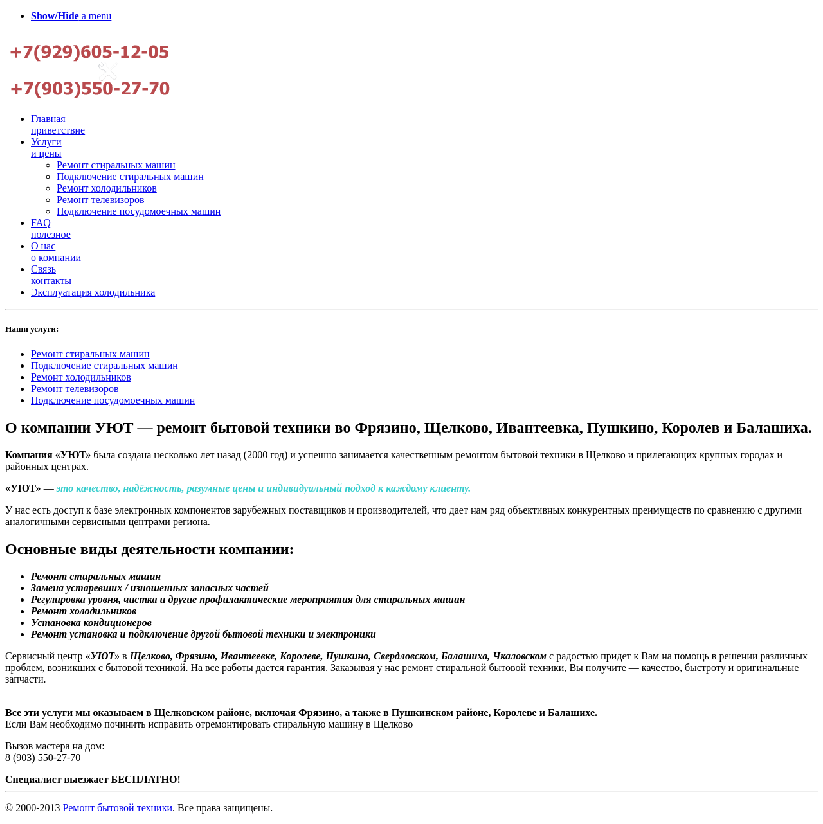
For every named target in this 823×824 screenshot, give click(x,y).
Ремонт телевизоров (101, 199)
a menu (71, 15)
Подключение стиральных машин (130, 176)
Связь (51, 275)
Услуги (46, 147)
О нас (56, 251)
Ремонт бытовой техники (117, 807)
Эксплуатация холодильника (93, 292)
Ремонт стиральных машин (116, 164)
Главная (58, 124)
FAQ (51, 228)
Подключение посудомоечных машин (139, 211)
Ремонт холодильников (107, 188)
